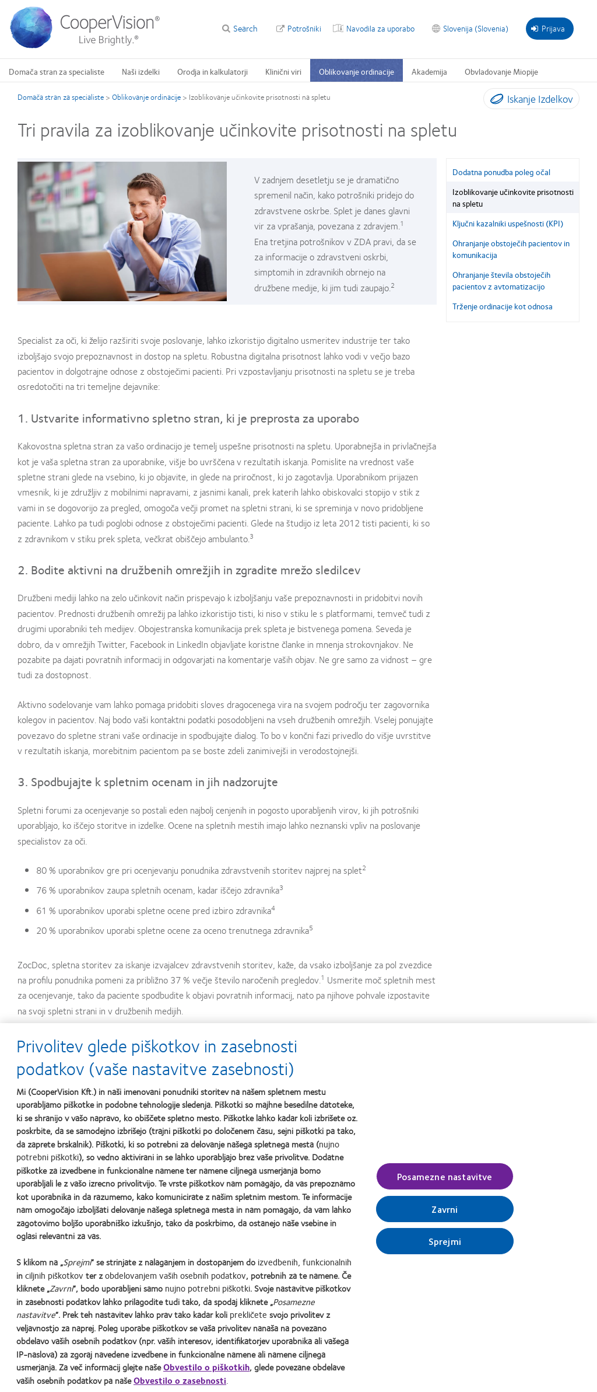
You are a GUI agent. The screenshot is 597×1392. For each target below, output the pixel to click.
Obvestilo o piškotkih (206, 1370)
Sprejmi (445, 1244)
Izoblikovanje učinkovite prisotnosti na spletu (513, 197)
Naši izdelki (141, 71)
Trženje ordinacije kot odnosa (502, 305)
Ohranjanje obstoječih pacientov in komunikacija (511, 248)
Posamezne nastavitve (444, 1180)
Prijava (548, 28)
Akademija (429, 71)
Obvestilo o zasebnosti (180, 1384)
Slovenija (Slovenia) (475, 28)
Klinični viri (283, 71)
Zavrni (444, 1212)
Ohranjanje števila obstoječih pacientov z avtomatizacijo (501, 280)
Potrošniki (304, 28)
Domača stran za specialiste (56, 71)
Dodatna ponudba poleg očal (501, 171)
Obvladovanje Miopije (501, 71)
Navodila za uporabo (380, 28)
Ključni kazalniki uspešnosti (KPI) (507, 223)
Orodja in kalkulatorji (212, 71)
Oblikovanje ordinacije (356, 71)
